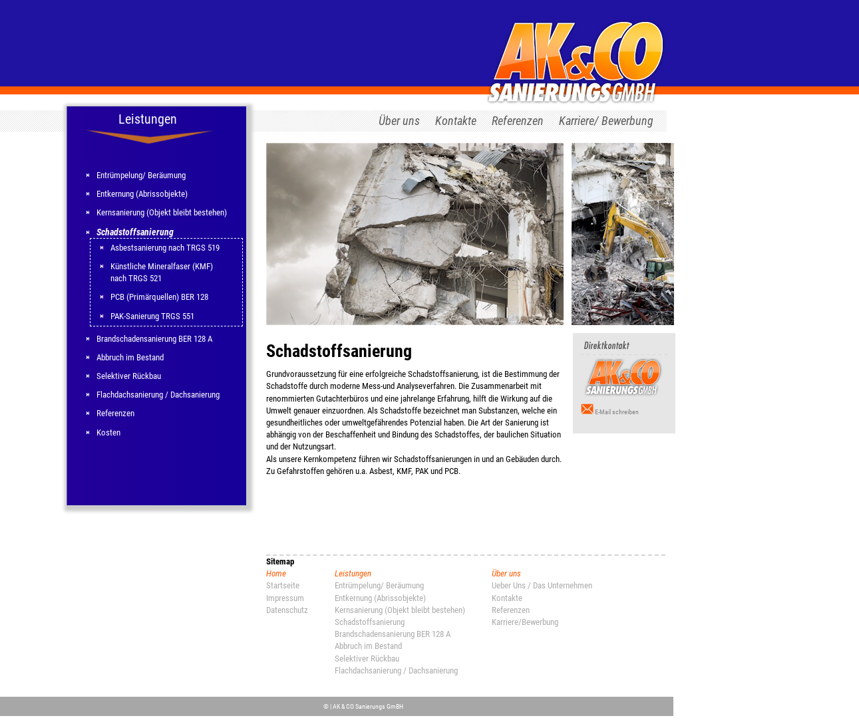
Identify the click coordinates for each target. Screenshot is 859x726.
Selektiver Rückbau (128, 376)
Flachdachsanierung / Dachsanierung (158, 395)
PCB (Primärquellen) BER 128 (159, 297)
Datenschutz (287, 610)
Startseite (282, 585)
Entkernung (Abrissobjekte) (142, 194)
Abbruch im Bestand (130, 357)
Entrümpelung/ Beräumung (141, 175)
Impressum (285, 598)
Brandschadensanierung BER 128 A (154, 339)
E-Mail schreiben (617, 412)
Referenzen (518, 121)
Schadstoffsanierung (135, 232)
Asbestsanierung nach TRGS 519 (165, 248)
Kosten (108, 432)
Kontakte (455, 121)
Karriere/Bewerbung (525, 622)
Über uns (399, 121)
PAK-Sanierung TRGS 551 (152, 316)
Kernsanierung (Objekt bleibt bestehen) (161, 212)
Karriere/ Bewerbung (606, 121)
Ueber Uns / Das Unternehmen (542, 585)
